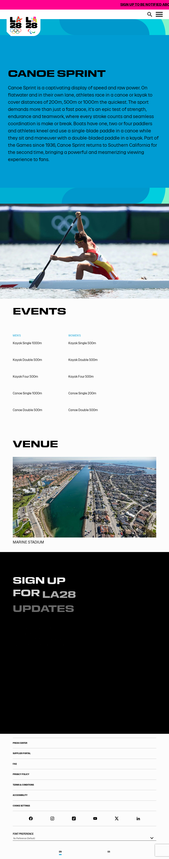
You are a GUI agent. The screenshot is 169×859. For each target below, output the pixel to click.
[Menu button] (159, 14)
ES (109, 852)
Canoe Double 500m (27, 410)
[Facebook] (30, 818)
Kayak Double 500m (27, 360)
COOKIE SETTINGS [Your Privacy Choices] (21, 806)
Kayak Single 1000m (27, 343)
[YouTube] (95, 818)
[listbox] (84, 838)
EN (60, 852)
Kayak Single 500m (82, 343)
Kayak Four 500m (25, 376)
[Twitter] (116, 818)
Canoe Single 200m (82, 393)
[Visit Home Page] (44, 37)
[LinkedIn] (138, 818)
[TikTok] (73, 818)
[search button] (149, 14)
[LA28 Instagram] (52, 818)
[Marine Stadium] (84, 501)
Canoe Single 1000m (27, 393)
